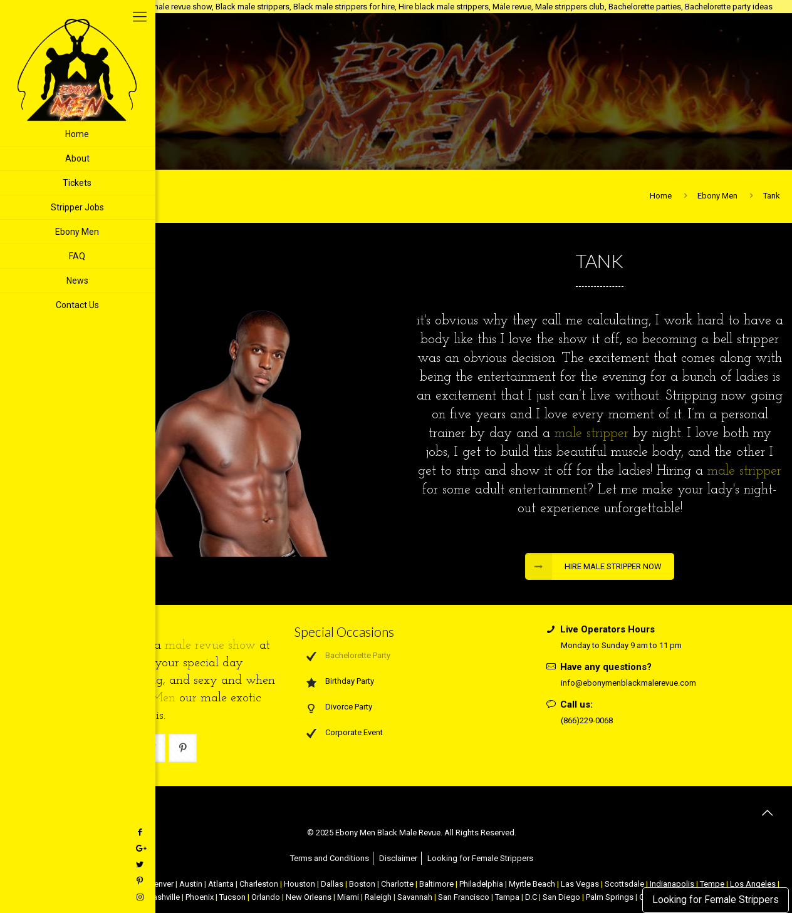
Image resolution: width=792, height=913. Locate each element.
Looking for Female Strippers (715, 899)
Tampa (507, 897)
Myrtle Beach (532, 884)
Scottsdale (624, 884)
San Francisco (463, 897)
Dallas (332, 884)
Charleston (258, 884)
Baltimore (436, 884)
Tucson (232, 897)
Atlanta (221, 884)
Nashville (163, 897)
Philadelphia (481, 884)
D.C (531, 897)
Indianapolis (672, 884)
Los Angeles (753, 884)
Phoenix (199, 897)
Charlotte (397, 884)
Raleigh (378, 897)
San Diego (561, 897)
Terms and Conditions (329, 858)
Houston (299, 884)
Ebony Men (717, 195)
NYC (51, 884)
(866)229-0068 (587, 720)
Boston (362, 884)
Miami (348, 897)
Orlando (265, 897)
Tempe (712, 884)
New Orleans (308, 897)
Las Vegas (580, 884)
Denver (161, 884)
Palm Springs (609, 897)
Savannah (414, 897)
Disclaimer (398, 858)
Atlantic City (86, 884)
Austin (190, 884)
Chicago (128, 884)
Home (661, 195)
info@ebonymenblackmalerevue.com (628, 683)
